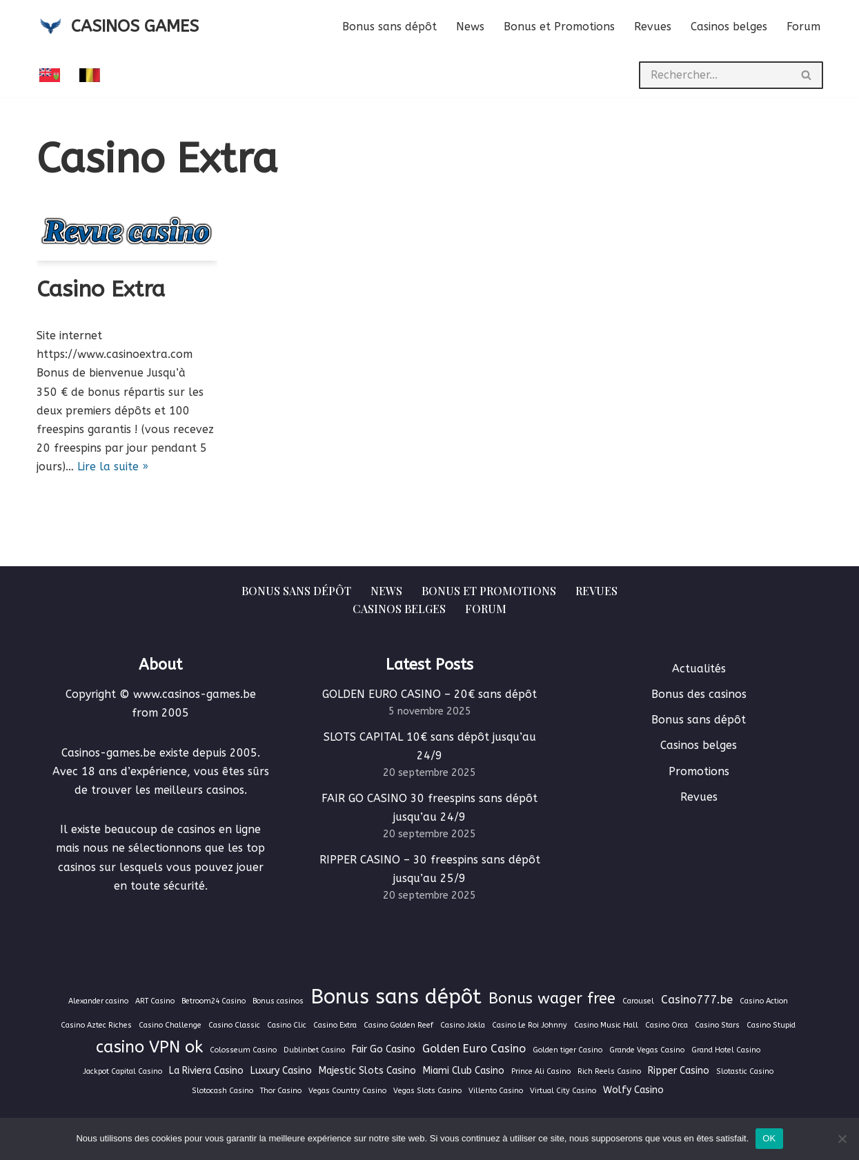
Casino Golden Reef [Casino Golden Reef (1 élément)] (398, 1025)
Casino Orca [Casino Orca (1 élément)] (666, 1025)
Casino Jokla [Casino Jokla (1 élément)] (462, 1025)
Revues (652, 26)
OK (769, 1138)
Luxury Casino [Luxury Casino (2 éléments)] (281, 1071)
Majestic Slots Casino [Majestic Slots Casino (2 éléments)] (367, 1071)
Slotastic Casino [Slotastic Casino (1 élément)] (744, 1071)
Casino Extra (101, 289)
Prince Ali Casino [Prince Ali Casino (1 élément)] (541, 1071)
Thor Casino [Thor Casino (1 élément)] (281, 1090)
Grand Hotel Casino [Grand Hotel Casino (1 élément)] (725, 1050)
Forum (803, 26)
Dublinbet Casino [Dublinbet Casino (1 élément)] (314, 1050)
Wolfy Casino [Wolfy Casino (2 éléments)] (633, 1090)
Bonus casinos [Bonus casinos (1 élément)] (278, 1001)
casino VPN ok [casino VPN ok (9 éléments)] (149, 1047)
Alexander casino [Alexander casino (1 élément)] (98, 1001)
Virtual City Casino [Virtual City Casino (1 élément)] (563, 1090)
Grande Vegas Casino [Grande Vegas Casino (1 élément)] (646, 1050)
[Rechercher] (715, 75)
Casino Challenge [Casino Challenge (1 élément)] (170, 1025)
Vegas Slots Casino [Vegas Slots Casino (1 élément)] (427, 1090)
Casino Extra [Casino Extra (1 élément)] (335, 1025)
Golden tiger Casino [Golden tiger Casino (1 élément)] (567, 1050)
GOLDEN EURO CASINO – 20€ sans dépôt (429, 694)
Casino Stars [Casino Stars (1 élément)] (717, 1025)
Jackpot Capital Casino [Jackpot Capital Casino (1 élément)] (122, 1071)
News (470, 26)
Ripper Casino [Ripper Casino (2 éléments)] (678, 1071)
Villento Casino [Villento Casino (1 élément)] (495, 1090)
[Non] (842, 1139)
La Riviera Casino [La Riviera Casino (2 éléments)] (206, 1071)
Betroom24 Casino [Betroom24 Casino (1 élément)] (213, 1001)
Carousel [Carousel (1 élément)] (638, 1001)
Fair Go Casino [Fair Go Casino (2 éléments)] (383, 1049)
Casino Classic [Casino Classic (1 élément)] (234, 1025)
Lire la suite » (112, 466)
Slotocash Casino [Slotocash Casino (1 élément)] (222, 1090)
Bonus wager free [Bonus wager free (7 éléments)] (551, 999)
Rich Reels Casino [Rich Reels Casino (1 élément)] (609, 1071)
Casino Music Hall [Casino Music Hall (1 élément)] (606, 1025)
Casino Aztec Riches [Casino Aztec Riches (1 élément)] (96, 1025)
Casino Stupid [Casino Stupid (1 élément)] (771, 1025)
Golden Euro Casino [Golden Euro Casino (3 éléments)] (474, 1048)
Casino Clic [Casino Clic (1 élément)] (286, 1025)
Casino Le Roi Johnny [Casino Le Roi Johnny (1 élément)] (529, 1025)
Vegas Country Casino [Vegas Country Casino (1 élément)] (347, 1090)
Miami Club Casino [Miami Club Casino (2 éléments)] (463, 1071)
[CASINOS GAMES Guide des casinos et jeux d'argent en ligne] (118, 26)
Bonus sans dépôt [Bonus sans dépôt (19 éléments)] (396, 997)
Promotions (699, 771)
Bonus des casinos (699, 694)
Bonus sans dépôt (389, 26)
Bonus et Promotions (559, 26)
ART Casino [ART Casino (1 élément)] (155, 1001)
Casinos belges (729, 26)
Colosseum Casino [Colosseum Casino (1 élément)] (243, 1050)
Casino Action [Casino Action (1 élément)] (764, 1001)
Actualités (699, 668)
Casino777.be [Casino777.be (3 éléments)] (697, 999)
